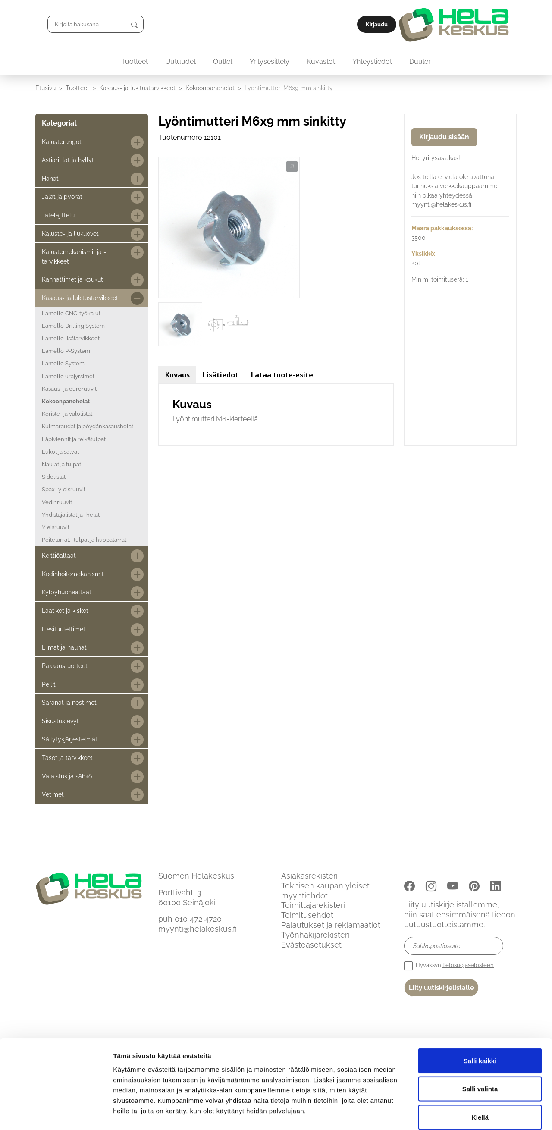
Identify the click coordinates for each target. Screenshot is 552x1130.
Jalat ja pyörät (62, 196)
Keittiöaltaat (59, 555)
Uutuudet (180, 61)
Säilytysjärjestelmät (69, 739)
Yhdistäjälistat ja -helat (71, 515)
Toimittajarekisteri (313, 905)
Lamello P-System (66, 351)
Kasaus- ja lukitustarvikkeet (137, 87)
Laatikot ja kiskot (65, 610)
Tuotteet (134, 61)
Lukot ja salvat (60, 452)
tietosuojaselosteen (468, 965)
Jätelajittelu (58, 215)
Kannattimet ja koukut (72, 279)
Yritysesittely (269, 61)
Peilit (49, 684)
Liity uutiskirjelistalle (441, 988)
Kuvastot (321, 61)
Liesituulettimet (63, 629)
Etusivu (45, 87)
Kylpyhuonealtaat (66, 592)
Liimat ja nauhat (64, 647)
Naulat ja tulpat (61, 464)
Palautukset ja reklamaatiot (330, 924)
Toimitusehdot (307, 915)
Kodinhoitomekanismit (73, 574)
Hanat (50, 178)
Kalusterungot (62, 141)
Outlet (222, 61)
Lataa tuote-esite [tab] (282, 375)
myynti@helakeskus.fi (197, 928)
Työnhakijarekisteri (315, 934)
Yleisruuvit (55, 527)
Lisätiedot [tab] (220, 375)
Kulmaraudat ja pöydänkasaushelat (87, 426)
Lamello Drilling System (73, 326)
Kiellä (480, 1073)
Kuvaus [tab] (177, 375)
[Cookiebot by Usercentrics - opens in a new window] (56, 1113)
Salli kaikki (480, 1016)
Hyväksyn (449, 965)
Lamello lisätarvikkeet (71, 338)
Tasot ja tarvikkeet (67, 757)
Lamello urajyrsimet (68, 376)
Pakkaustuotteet (65, 665)
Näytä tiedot (461, 1113)
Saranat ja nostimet (69, 702)
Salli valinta (480, 1045)
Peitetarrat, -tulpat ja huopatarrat (84, 540)
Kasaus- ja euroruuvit (69, 389)
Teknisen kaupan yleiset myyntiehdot (325, 890)
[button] (291, 167)
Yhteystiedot (372, 61)
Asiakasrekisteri (309, 875)
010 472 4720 (198, 918)
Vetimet (53, 794)
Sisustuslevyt (60, 721)
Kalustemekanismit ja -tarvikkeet (74, 256)
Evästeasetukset (311, 944)
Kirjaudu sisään (444, 137)
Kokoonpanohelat (210, 87)
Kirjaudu (497, 24)
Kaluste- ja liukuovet (70, 233)
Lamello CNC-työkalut (71, 313)
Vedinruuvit (57, 502)
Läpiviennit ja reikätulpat (74, 439)
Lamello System (63, 363)
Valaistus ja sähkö (67, 776)
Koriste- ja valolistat (67, 414)
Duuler (420, 61)
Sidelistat (54, 477)
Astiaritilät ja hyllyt (68, 159)
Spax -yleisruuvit (63, 489)
